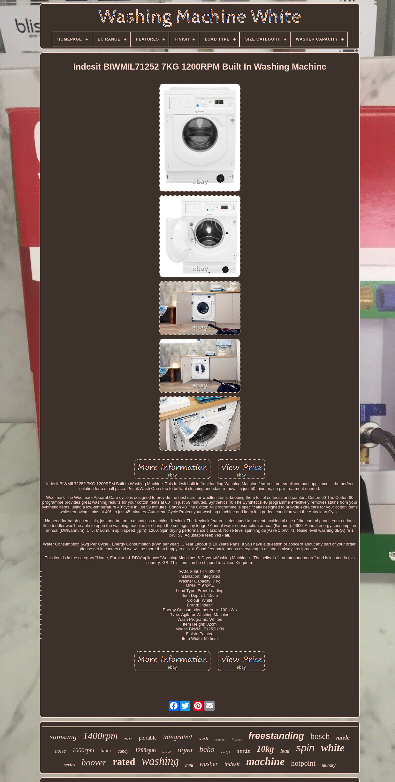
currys (226, 751)
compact (220, 739)
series (69, 764)
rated (124, 761)
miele (343, 737)
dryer (185, 750)
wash (203, 738)
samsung (63, 737)
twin (128, 739)
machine (265, 761)
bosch (320, 736)
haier (106, 751)
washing (160, 761)
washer (209, 763)
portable (148, 738)
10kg (265, 749)
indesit (232, 764)
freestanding (276, 736)
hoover (93, 762)
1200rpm (145, 750)
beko (206, 749)
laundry (329, 765)
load (284, 751)
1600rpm (83, 750)
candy (123, 751)
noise (60, 751)
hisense (237, 739)
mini (189, 765)
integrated (177, 737)
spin (305, 748)
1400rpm (100, 735)
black (166, 751)
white (332, 748)
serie (243, 751)
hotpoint (303, 763)
